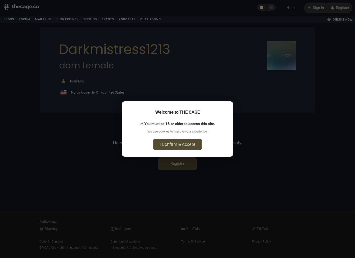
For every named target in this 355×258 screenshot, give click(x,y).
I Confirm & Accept (177, 144)
